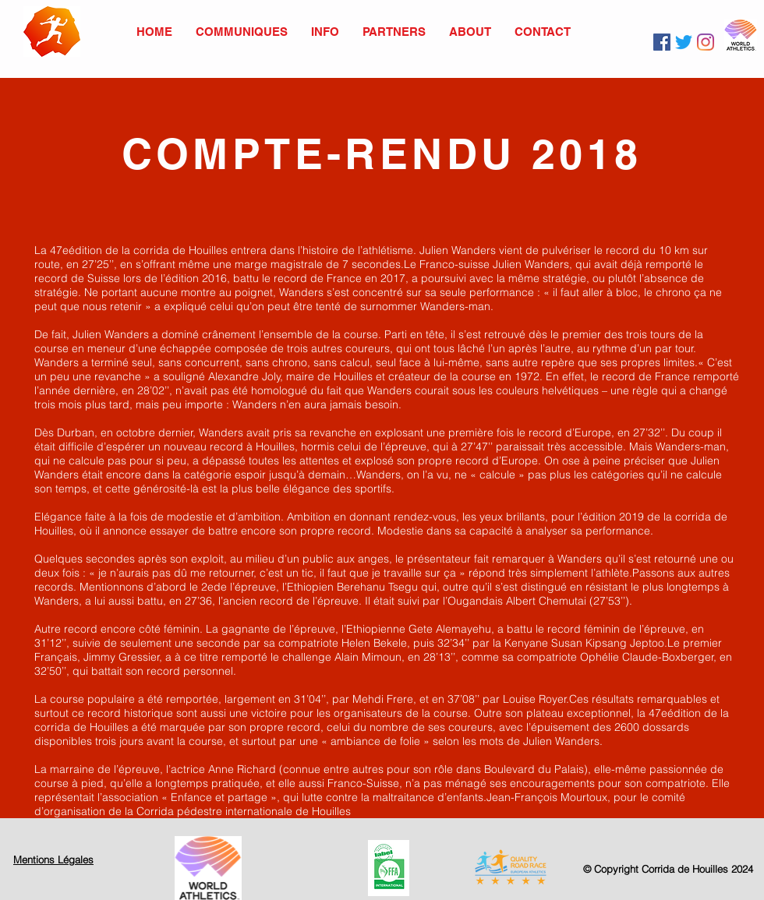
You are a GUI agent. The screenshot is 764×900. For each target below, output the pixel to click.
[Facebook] (661, 42)
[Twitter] (683, 42)
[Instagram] (705, 42)
